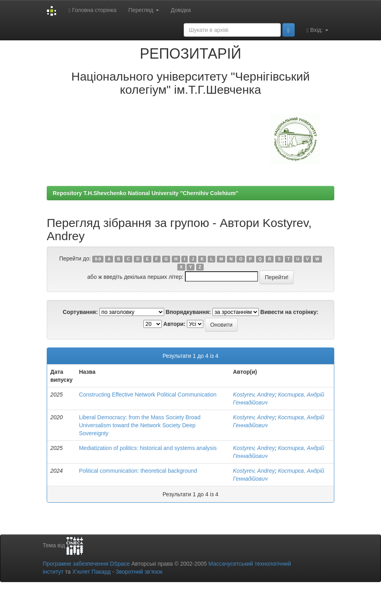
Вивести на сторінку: (289, 312)
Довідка (181, 10)
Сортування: (80, 312)
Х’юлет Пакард (91, 571)
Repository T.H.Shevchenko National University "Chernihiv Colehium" (145, 193)
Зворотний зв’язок (138, 571)
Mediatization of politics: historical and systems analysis (148, 448)
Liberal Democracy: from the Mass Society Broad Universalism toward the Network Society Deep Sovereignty (139, 425)
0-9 (98, 259)
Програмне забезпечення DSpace (86, 563)
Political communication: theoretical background (138, 471)
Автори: (174, 324)
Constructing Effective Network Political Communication (147, 394)
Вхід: (317, 30)
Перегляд (143, 10)
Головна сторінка (92, 10)
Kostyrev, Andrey (254, 394)
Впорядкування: (188, 312)
